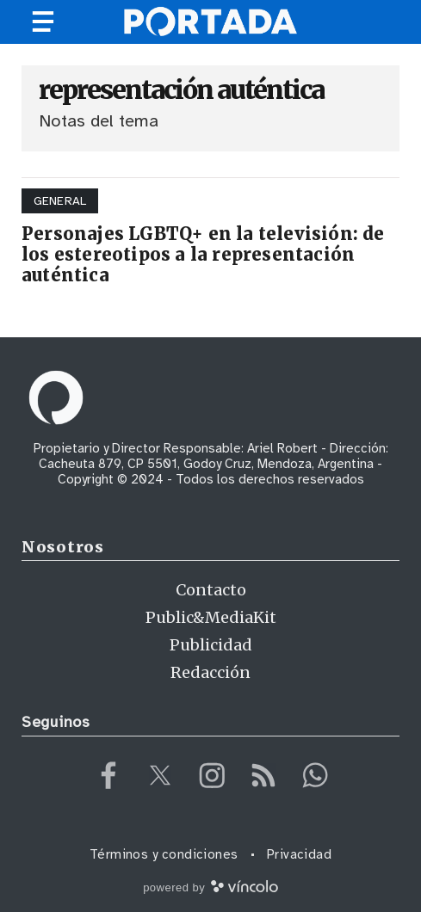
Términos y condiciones (164, 854)
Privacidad (299, 854)
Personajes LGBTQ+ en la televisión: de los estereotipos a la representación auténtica (203, 254)
